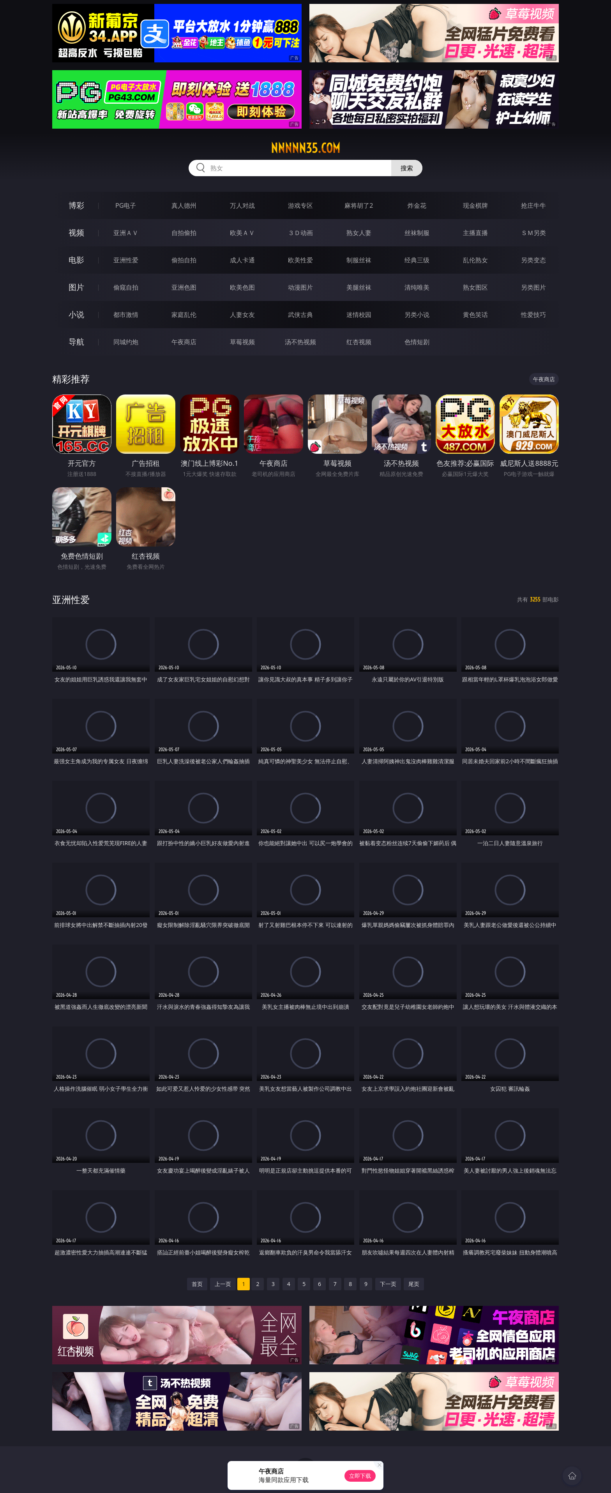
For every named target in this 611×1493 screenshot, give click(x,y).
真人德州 (183, 205)
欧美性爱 (300, 260)
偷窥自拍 (125, 287)
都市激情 (125, 314)
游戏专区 (300, 205)
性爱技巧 (533, 314)
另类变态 (533, 260)
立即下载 (360, 1475)
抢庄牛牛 (533, 205)
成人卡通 (242, 260)
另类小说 (416, 314)
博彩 (76, 205)
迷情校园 (358, 314)
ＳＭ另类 (533, 232)
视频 (76, 232)
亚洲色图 (183, 287)
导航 (76, 341)
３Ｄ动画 (300, 232)
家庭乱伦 (183, 314)
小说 (76, 314)
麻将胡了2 (358, 205)
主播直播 (475, 232)
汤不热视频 (300, 342)
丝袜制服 (416, 232)
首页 (197, 1284)
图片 (76, 287)
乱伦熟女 (475, 260)
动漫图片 (300, 287)
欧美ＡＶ (242, 232)
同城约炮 (125, 342)
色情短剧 (416, 342)
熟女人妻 (358, 232)
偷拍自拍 (183, 260)
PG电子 (125, 205)
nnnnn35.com (305, 148)
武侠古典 (300, 314)
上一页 (223, 1284)
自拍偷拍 (183, 232)
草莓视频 (242, 342)
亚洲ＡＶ (125, 232)
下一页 (388, 1284)
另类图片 (533, 287)
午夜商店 (183, 342)
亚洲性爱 (125, 260)
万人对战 (242, 205)
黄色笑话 (475, 314)
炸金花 (417, 205)
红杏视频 (358, 342)
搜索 (407, 168)
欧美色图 (242, 287)
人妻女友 (242, 314)
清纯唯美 (416, 287)
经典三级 (416, 260)
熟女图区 (475, 287)
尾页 (413, 1284)
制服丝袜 (358, 260)
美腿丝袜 (358, 287)
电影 (76, 260)
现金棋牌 (475, 205)
